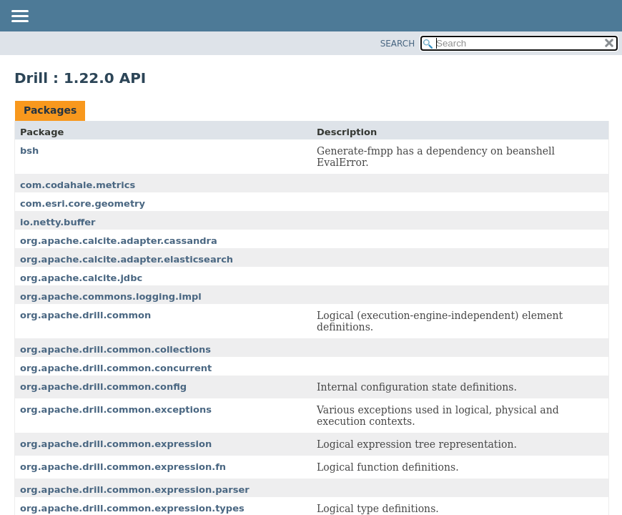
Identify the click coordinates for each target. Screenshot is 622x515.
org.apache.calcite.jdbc (81, 278)
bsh (29, 150)
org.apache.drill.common (85, 315)
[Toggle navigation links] (19, 17)
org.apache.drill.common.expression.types (132, 508)
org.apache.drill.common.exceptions (116, 409)
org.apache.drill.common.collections (115, 349)
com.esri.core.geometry (82, 203)
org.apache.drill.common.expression (116, 443)
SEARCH (397, 44)
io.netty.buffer (58, 222)
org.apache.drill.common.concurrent (116, 368)
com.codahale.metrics (77, 185)
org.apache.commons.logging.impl (111, 296)
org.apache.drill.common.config (103, 386)
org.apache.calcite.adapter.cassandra (118, 240)
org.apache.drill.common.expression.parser (135, 489)
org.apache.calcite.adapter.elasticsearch (126, 259)
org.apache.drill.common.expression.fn (123, 466)
